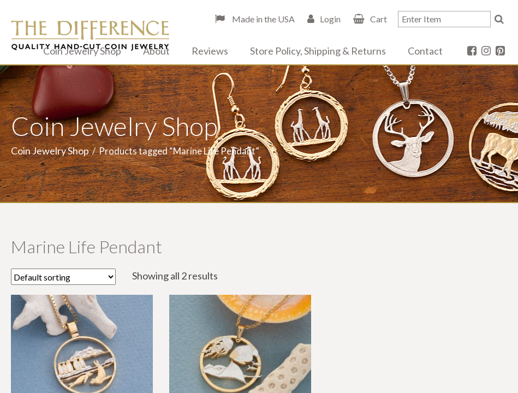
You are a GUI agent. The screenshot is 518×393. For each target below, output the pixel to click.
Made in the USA (262, 19)
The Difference (90, 35)
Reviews (210, 51)
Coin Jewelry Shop (82, 51)
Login (330, 19)
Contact (425, 51)
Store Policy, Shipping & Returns (318, 51)
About (156, 51)
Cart (378, 19)
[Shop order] (63, 277)
